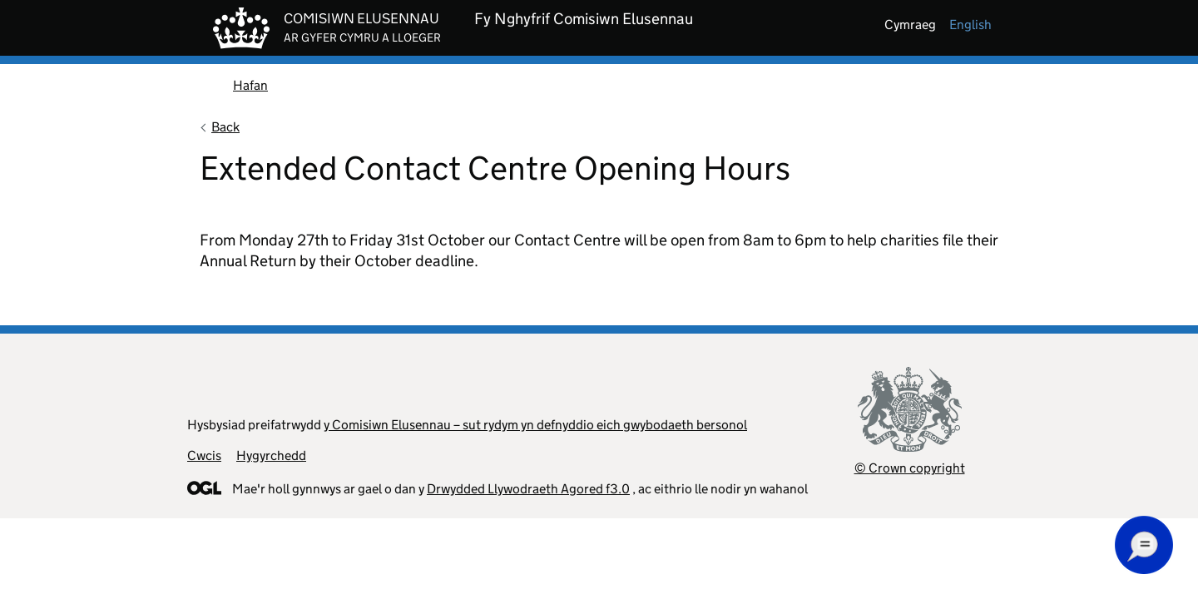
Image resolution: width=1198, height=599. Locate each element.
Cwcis (204, 455)
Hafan (250, 85)
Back (225, 127)
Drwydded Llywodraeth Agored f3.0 (528, 489)
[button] (1144, 545)
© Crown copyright (909, 468)
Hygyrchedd (271, 455)
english (970, 24)
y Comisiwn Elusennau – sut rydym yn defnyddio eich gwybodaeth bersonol (535, 425)
